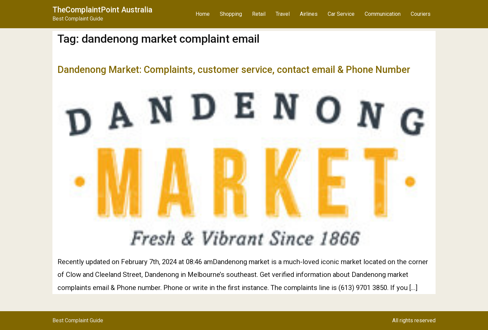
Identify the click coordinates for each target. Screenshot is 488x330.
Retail (259, 14)
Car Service (341, 14)
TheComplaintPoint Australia (102, 9)
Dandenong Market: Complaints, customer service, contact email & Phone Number (233, 69)
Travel (283, 14)
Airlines (309, 14)
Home (203, 14)
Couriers (421, 14)
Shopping (231, 14)
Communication (383, 14)
